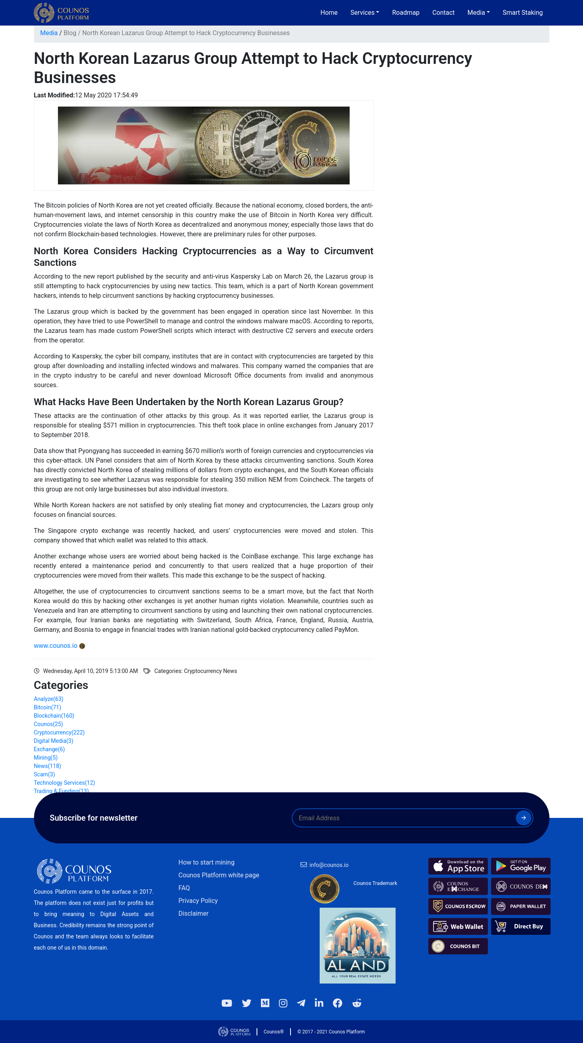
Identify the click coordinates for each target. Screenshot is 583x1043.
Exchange (49, 749)
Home (329, 12)
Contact (443, 12)
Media (49, 33)
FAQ (184, 888)
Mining (46, 757)
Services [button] (362, 12)
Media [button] (476, 12)
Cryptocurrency (59, 732)
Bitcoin (48, 707)
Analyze (49, 699)
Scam (44, 774)
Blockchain (54, 715)
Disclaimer (194, 913)
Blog (70, 33)
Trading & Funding (61, 791)
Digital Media (54, 741)
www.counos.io (56, 645)
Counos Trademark (376, 883)
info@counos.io (329, 865)
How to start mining (207, 862)
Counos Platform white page (219, 875)
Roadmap (405, 12)
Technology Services (64, 783)
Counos (48, 724)
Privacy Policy (198, 900)
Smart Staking (523, 12)
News (47, 766)
